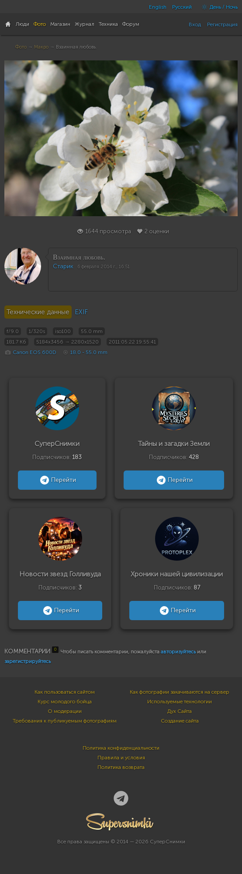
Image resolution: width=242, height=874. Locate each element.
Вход (195, 24)
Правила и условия (121, 758)
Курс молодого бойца (65, 701)
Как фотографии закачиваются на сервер (179, 692)
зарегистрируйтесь (27, 661)
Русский (182, 7)
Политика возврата (121, 767)
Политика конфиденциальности (121, 748)
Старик (63, 266)
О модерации (65, 711)
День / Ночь (217, 7)
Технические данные (38, 312)
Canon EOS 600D (34, 352)
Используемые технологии (179, 701)
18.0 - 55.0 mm (88, 352)
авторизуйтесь (178, 652)
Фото (21, 47)
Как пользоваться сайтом (65, 692)
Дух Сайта (179, 711)
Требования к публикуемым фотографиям (65, 721)
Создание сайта (180, 721)
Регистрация (222, 24)
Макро (41, 47)
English (157, 7)
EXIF (81, 312)
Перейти (57, 480)
